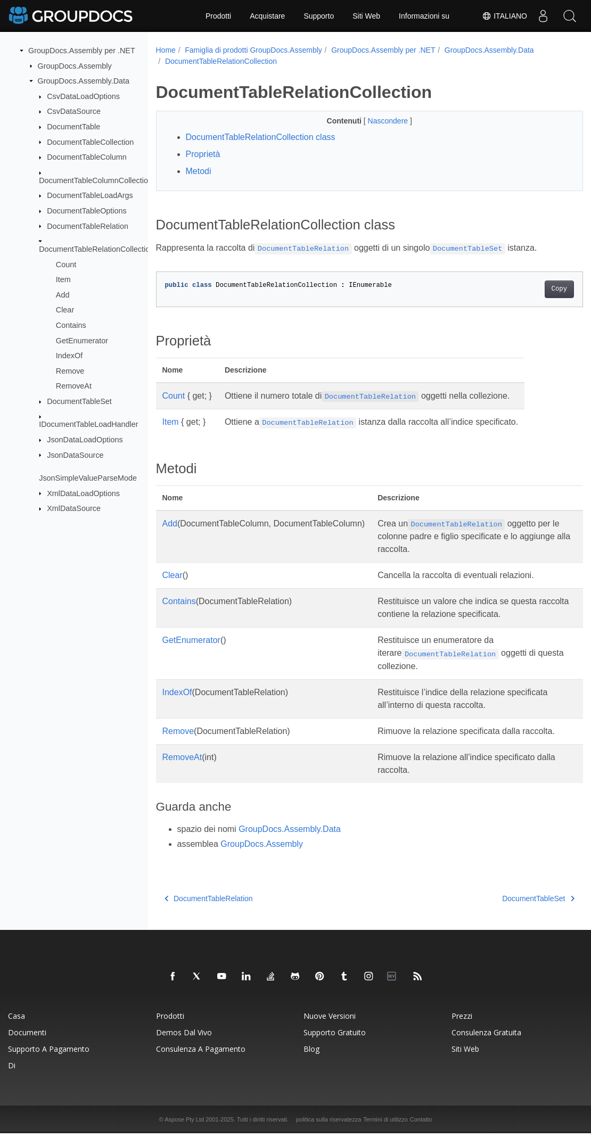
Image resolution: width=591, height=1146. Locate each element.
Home (166, 50)
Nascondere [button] (374, 121)
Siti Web (366, 16)
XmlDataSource (74, 508)
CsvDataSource (74, 111)
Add (63, 295)
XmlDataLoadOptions (83, 493)
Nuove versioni (329, 1029)
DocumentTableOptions (87, 211)
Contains (71, 325)
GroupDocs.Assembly (75, 65)
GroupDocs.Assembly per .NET (81, 50)
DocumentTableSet (79, 401)
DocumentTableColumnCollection (95, 180)
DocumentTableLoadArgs (90, 195)
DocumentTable (73, 126)
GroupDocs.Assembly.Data (83, 81)
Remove (70, 371)
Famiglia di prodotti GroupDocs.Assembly (253, 50)
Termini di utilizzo (385, 1132)
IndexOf (69, 355)
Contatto (421, 1132)
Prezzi (462, 1029)
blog (311, 1062)
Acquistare (267, 16)
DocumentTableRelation (87, 225)
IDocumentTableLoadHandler (88, 424)
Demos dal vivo (184, 1045)
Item (63, 279)
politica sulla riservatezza (328, 1132)
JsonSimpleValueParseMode (88, 478)
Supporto (318, 16)
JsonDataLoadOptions (84, 439)
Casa (16, 1029)
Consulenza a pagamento (200, 1062)
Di (11, 1078)
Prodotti (218, 16)
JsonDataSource (75, 454)
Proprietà (203, 154)
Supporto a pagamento (48, 1062)
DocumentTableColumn (87, 157)
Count (66, 264)
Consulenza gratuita (486, 1045)
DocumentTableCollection (90, 141)
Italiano (504, 16)
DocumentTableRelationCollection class (260, 137)
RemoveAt (74, 386)
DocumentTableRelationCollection (96, 249)
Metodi (198, 171)
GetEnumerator (82, 340)
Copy (529, 289)
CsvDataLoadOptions (83, 96)
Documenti (27, 1045)
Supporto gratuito (334, 1045)
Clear (65, 310)
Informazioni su (424, 16)
